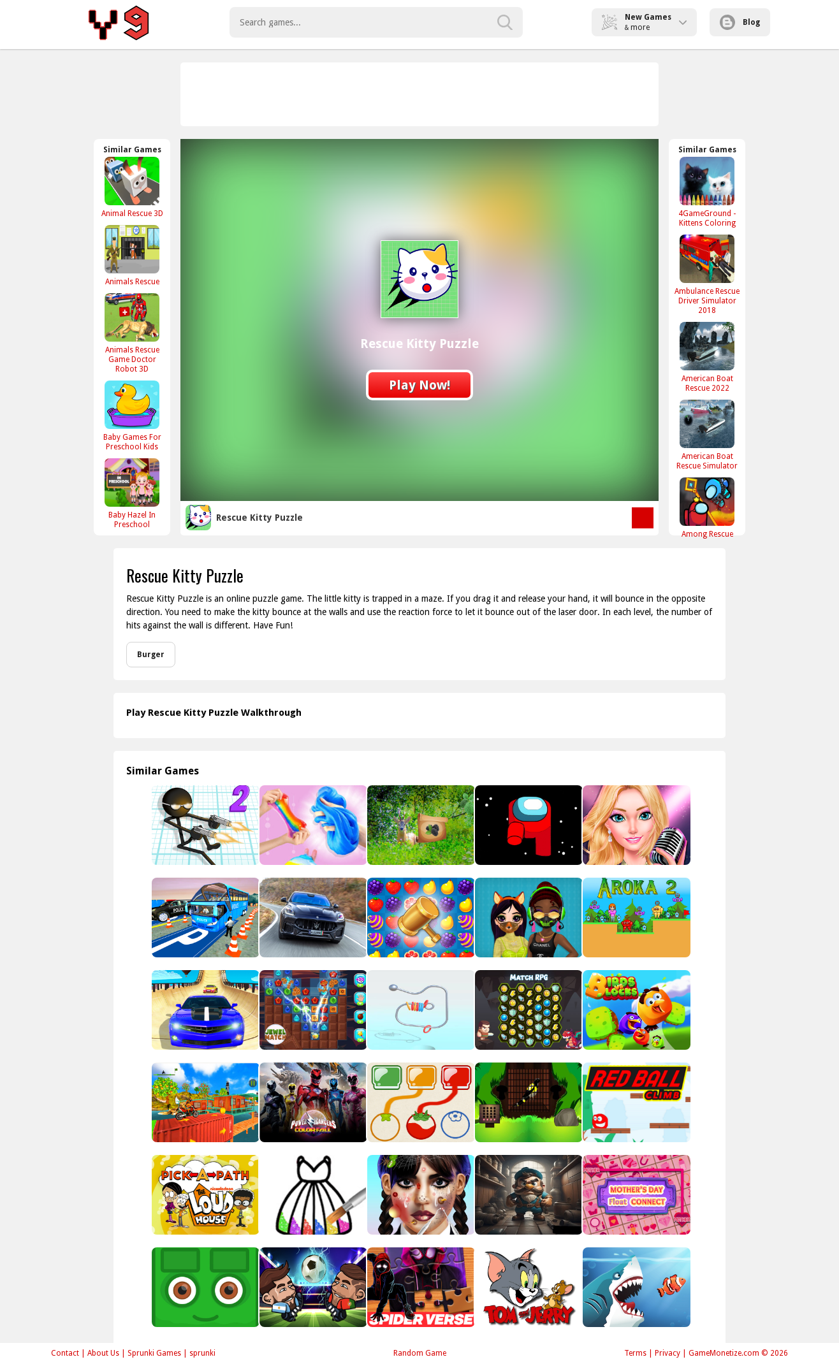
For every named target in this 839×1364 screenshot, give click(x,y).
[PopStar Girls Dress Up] (635, 825)
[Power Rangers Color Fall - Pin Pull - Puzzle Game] (312, 1102)
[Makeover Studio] (420, 1195)
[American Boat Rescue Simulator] (707, 434)
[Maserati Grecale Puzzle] (312, 917)
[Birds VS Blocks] (635, 1010)
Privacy (667, 1353)
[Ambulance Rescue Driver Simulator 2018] (707, 274)
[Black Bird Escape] (527, 1102)
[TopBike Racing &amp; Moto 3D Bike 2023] (204, 1102)
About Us (103, 1353)
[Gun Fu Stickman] (204, 825)
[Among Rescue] (707, 507)
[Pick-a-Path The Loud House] (204, 1195)
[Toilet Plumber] (527, 1195)
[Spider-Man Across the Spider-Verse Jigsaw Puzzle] (420, 1287)
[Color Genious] (420, 1102)
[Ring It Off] (420, 1010)
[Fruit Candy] (420, 917)
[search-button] (505, 22)
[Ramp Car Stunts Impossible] (204, 1010)
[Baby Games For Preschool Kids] (132, 415)
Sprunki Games (154, 1353)
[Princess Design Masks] (527, 917)
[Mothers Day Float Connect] (635, 1195)
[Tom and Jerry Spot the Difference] (527, 1287)
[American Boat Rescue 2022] (707, 357)
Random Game (419, 1353)
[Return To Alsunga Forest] (420, 825)
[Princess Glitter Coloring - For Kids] (312, 1195)
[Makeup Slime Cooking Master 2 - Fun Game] (312, 825)
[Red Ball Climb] (635, 1102)
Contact (65, 1353)
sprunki (202, 1353)
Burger (150, 654)
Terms (635, 1353)
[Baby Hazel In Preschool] (132, 493)
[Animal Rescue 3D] (132, 187)
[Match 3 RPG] (527, 1010)
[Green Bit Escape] (204, 1287)
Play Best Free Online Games (121, 22)
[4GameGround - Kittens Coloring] (707, 192)
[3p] (204, 917)
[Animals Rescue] (132, 255)
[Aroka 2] (635, 917)
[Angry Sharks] (635, 1287)
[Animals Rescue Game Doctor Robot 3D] (132, 333)
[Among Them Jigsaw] (527, 825)
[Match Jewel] (312, 1010)
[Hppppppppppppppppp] (312, 1287)
